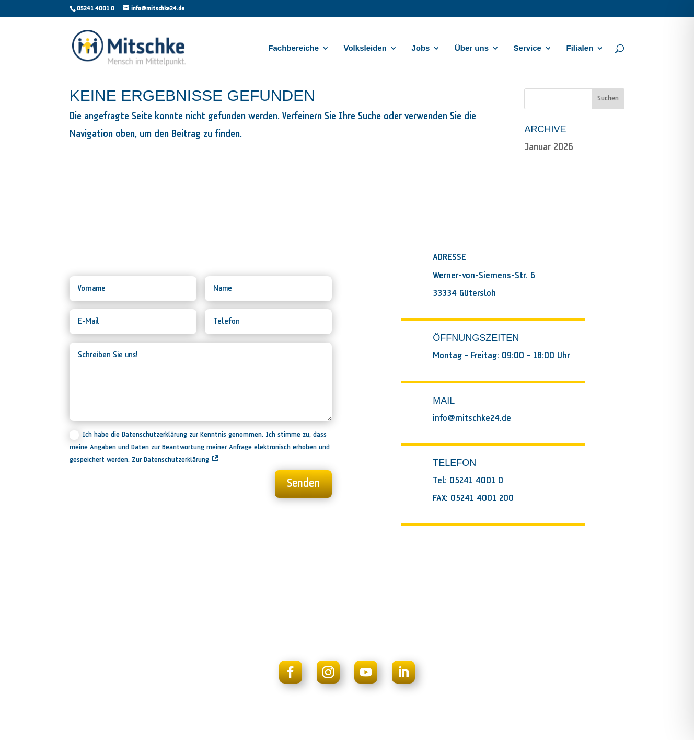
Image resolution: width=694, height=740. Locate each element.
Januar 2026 (548, 147)
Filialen (580, 48)
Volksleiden (365, 48)
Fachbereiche (293, 48)
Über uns (472, 48)
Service (527, 48)
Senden (303, 483)
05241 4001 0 (95, 9)
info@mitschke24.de (472, 418)
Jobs (420, 48)
